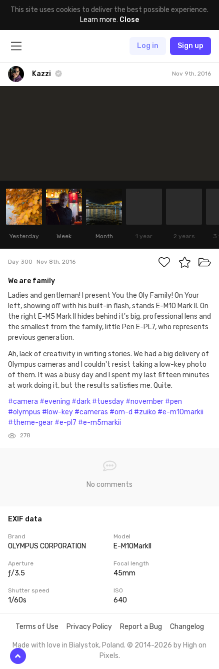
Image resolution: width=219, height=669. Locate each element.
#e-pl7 (65, 422)
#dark (81, 401)
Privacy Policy (89, 626)
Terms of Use (37, 626)
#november (145, 401)
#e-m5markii (99, 422)
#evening (55, 401)
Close (129, 20)
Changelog (187, 626)
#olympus (24, 412)
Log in (147, 46)
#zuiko (145, 412)
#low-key (57, 412)
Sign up (191, 46)
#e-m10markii (181, 412)
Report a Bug (141, 626)
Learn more (98, 20)
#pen (173, 401)
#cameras (91, 412)
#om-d (121, 412)
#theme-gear (30, 422)
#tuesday (108, 401)
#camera (23, 401)
